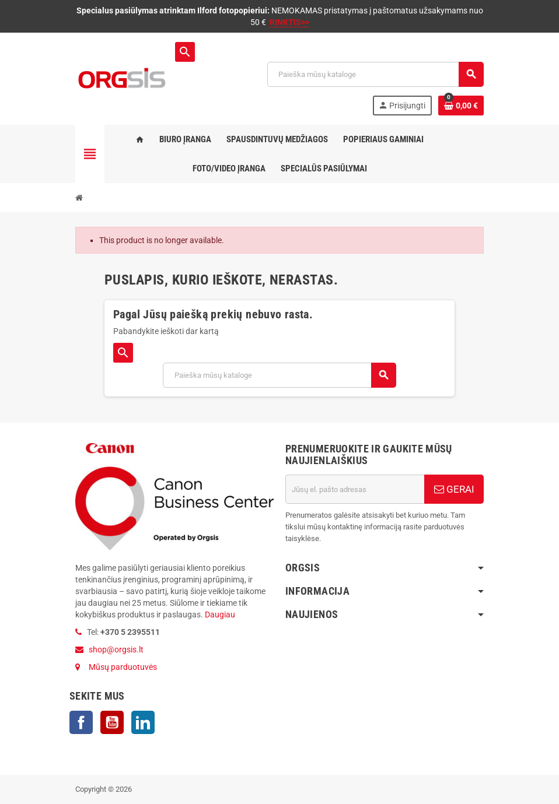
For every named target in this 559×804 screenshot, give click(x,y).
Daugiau (219, 614)
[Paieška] (375, 74)
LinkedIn (143, 722)
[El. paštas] (354, 489)
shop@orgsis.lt (116, 649)
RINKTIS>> (289, 22)
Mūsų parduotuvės (123, 667)
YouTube (112, 722)
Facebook (81, 722)
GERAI (454, 489)
